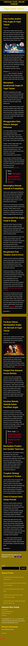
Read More (6, 311)
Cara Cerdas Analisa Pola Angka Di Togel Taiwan (12, 22)
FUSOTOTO (5, 609)
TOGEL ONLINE (6, 15)
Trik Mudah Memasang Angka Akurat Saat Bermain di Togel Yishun (14, 436)
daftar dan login (13, 619)
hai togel (2, 638)
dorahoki (4, 633)
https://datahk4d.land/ (8, 611)
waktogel (4, 615)
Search (3, 565)
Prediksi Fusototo (6, 613)
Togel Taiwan (18, 367)
